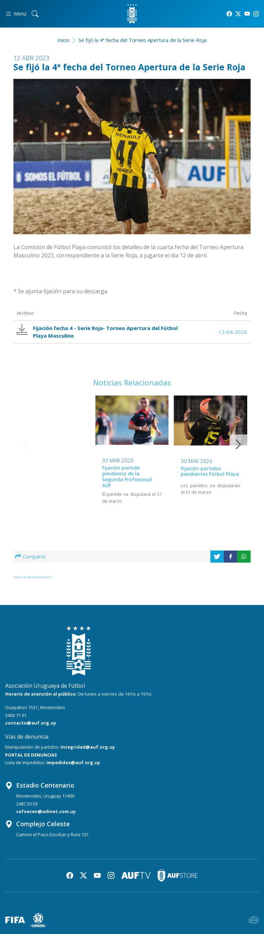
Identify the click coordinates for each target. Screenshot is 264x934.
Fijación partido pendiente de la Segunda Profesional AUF (49, 476)
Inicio (63, 40)
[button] (238, 444)
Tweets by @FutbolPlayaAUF (32, 577)
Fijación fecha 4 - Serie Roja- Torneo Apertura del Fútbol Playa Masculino (98, 331)
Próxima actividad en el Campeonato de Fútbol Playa (209, 474)
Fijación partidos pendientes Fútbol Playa (131, 471)
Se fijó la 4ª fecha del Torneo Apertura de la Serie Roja (142, 40)
